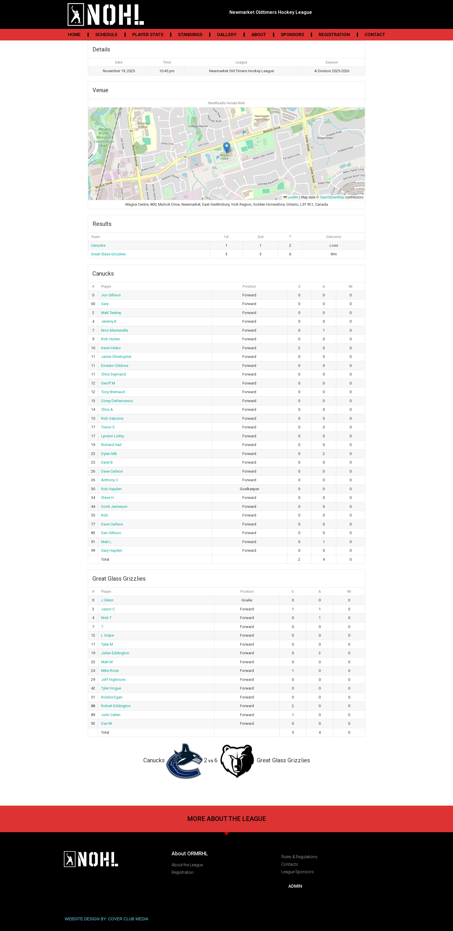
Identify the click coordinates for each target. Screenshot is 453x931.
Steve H (107, 497)
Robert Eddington (116, 706)
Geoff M (108, 383)
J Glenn (107, 600)
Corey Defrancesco (117, 401)
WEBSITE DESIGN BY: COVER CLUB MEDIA (106, 919)
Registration (334, 34)
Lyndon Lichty (112, 436)
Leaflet (290, 197)
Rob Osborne (112, 418)
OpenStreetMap (332, 197)
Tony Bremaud (113, 392)
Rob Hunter (110, 339)
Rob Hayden (111, 489)
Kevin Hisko (111, 348)
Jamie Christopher (116, 356)
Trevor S (108, 427)
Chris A (107, 409)
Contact (375, 34)
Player (106, 287)
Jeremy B (108, 321)
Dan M (106, 723)
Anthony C (109, 480)
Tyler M (107, 644)
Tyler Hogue (111, 688)
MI (350, 287)
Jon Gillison (111, 295)
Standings (190, 34)
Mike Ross (110, 670)
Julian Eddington (115, 653)
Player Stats (147, 34)
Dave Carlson (112, 471)
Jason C (108, 609)
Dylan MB (109, 453)
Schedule (106, 34)
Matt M (107, 662)
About (258, 34)
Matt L (106, 542)
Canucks (98, 245)
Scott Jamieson (114, 506)
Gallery (227, 34)
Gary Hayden (111, 550)
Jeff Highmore (113, 679)
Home (74, 34)
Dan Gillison (111, 533)
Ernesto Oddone (114, 365)
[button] (226, 148)
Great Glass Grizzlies (108, 254)
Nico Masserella (114, 330)
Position (249, 287)
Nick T (106, 618)
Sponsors (292, 34)
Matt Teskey (111, 313)
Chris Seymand (113, 374)
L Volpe (107, 635)
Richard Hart (111, 445)
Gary (105, 304)
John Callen (110, 715)
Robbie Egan (111, 697)
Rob (104, 515)
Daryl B (107, 462)
